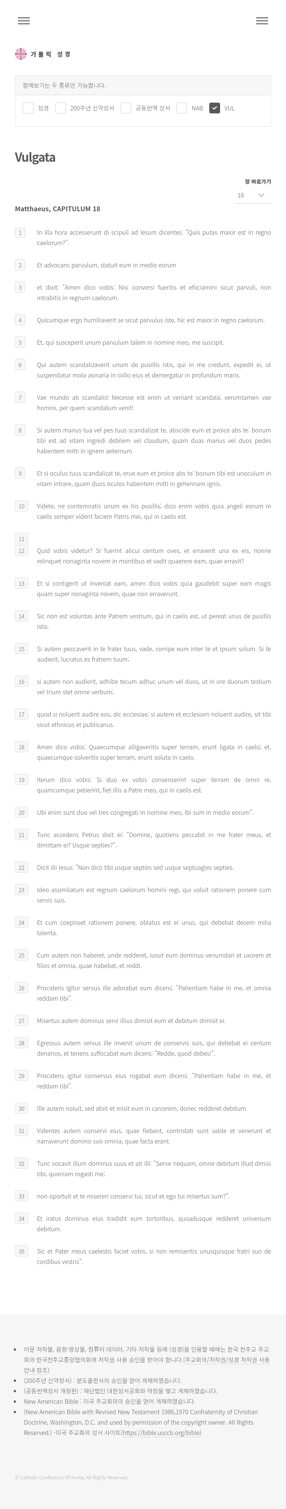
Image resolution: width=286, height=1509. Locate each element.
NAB (197, 107)
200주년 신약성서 (92, 107)
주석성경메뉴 (24, 21)
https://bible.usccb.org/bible (161, 1432)
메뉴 (262, 21)
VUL (230, 107)
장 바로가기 (258, 181)
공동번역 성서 (153, 107)
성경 (43, 107)
